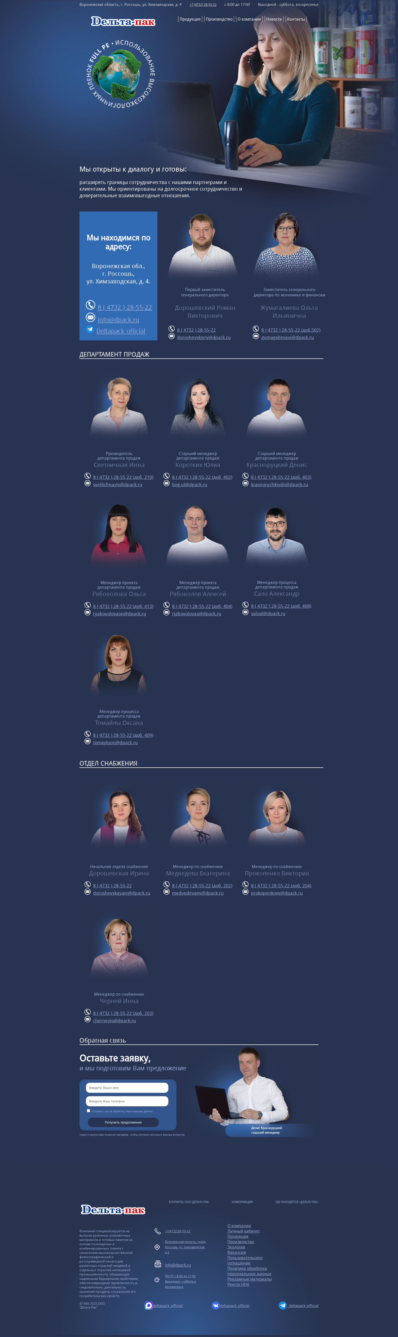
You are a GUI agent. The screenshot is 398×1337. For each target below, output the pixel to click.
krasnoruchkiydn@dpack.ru (275, 484)
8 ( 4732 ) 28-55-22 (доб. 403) (276, 476)
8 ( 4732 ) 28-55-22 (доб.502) (286, 329)
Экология (236, 1247)
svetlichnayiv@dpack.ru (113, 484)
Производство (219, 19)
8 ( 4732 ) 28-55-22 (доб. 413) (119, 605)
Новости (274, 19)
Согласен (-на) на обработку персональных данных (122, 1111)
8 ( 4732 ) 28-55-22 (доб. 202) (197, 885)
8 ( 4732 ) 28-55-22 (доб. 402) (197, 476)
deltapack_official (164, 1305)
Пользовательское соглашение (245, 1260)
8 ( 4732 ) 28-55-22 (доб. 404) (197, 605)
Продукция (190, 19)
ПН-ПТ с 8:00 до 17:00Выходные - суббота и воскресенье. (180, 1281)
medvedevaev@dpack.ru (193, 892)
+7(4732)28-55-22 (177, 1231)
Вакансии (236, 1252)
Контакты (296, 19)
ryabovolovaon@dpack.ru (115, 613)
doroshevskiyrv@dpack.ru (200, 336)
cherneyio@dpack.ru (110, 1020)
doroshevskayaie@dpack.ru (117, 892)
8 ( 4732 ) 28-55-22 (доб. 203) (119, 1012)
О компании (249, 19)
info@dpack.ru (112, 318)
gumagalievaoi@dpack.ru (283, 336)
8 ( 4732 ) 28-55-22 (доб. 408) (276, 605)
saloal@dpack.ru (264, 612)
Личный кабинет (243, 1231)
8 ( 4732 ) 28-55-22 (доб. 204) (276, 885)
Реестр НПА (238, 1284)
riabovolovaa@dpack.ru (192, 613)
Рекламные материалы (249, 1279)
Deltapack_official (115, 330)
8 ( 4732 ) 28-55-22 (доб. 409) (119, 734)
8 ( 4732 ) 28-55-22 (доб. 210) (119, 476)
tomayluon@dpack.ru (111, 742)
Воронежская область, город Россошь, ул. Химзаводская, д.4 (185, 1247)
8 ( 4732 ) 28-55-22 (119, 305)
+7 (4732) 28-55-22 (204, 4)
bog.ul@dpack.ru (185, 484)
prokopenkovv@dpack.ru (272, 892)
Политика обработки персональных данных (249, 1271)
